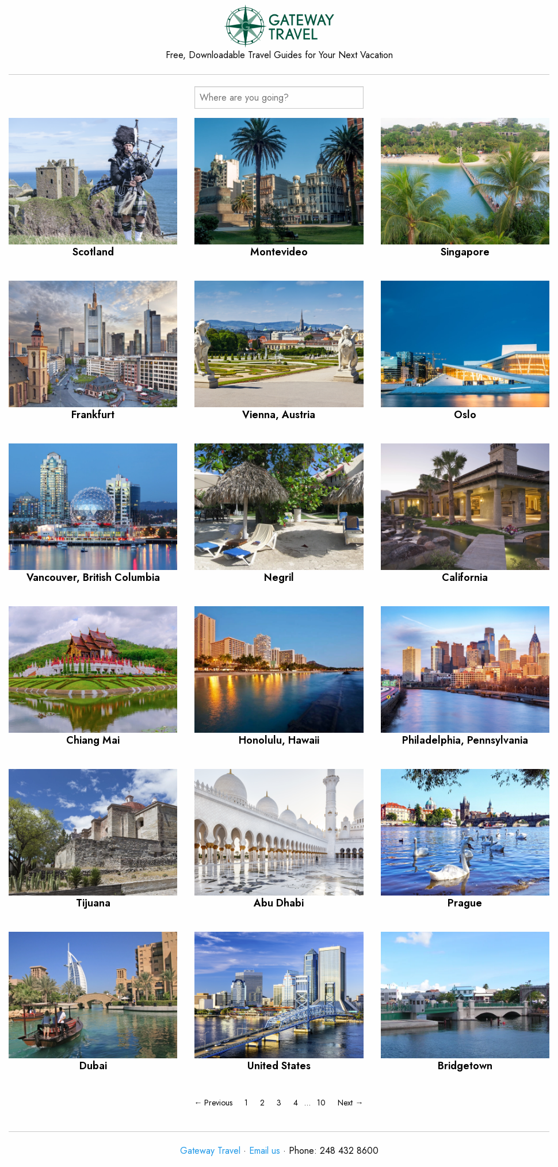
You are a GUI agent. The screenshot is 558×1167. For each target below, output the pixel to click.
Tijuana (93, 903)
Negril (279, 577)
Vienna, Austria (278, 414)
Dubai (93, 1065)
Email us (264, 1150)
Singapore (465, 251)
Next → (350, 1102)
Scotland (93, 251)
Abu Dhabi (279, 903)
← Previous (213, 1102)
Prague (465, 903)
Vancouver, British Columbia (93, 577)
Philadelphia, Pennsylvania (465, 740)
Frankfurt (92, 414)
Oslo (465, 414)
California (465, 577)
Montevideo (279, 251)
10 (321, 1102)
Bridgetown (465, 1065)
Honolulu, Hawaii (279, 740)
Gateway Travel (210, 1150)
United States (279, 1065)
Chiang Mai (93, 740)
